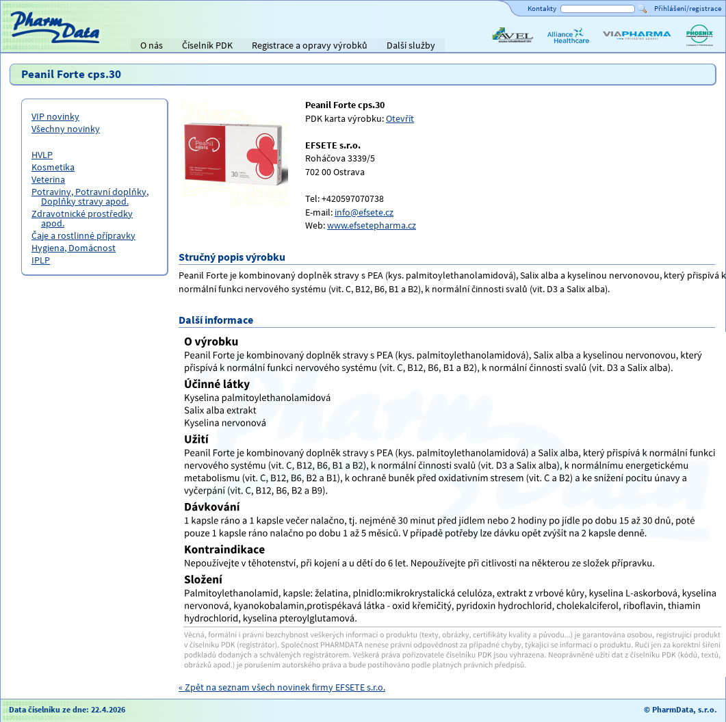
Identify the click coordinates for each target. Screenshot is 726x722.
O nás (151, 45)
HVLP (42, 155)
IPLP (40, 260)
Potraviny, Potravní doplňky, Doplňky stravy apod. (89, 196)
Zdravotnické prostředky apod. (82, 218)
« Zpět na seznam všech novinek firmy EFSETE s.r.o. (282, 687)
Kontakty (542, 8)
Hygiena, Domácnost (73, 248)
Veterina (48, 179)
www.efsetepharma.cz (371, 225)
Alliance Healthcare (567, 46)
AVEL (500, 46)
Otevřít (400, 118)
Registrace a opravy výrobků (309, 45)
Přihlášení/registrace (687, 8)
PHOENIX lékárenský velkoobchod (699, 46)
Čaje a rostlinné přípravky (83, 235)
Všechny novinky (65, 129)
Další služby (411, 45)
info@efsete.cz (364, 212)
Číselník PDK (207, 45)
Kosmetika (53, 167)
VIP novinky (55, 116)
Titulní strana (33, 45)
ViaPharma (623, 46)
